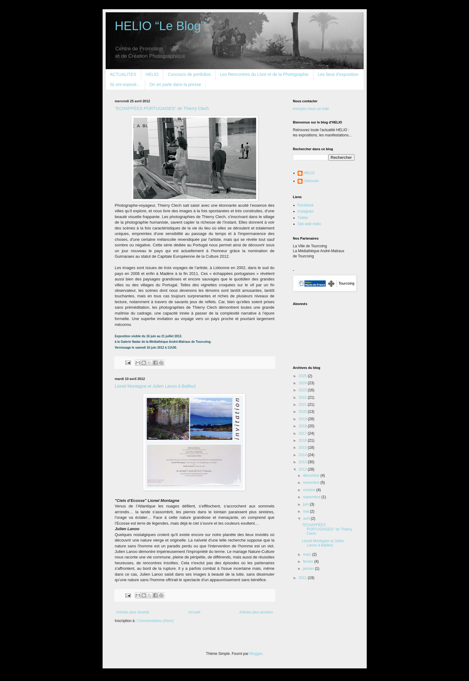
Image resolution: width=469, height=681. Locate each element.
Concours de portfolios (189, 74)
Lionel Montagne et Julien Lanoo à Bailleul (155, 386)
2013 (303, 462)
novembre (311, 482)
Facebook (306, 205)
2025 (303, 376)
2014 (303, 455)
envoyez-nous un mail (311, 109)
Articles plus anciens (256, 612)
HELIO (152, 74)
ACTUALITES (123, 74)
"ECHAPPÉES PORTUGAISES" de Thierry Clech (162, 108)
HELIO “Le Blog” (160, 26)
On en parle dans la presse (175, 84)
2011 (303, 578)
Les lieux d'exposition (338, 74)
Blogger (256, 654)
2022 (303, 397)
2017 (303, 433)
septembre (312, 497)
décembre (311, 475)
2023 (303, 390)
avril (307, 518)
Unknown (311, 181)
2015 (303, 447)
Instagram (306, 211)
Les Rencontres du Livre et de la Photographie (264, 74)
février (308, 561)
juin (306, 504)
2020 (303, 411)
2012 (303, 469)
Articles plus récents (132, 612)
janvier (309, 568)
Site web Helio (309, 224)
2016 (303, 440)
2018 (303, 426)
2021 (303, 404)
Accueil (194, 612)
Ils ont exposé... (125, 84)
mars (307, 554)
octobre (309, 490)
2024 (303, 383)
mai (306, 511)
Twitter (303, 218)
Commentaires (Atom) (156, 621)
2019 (303, 419)
